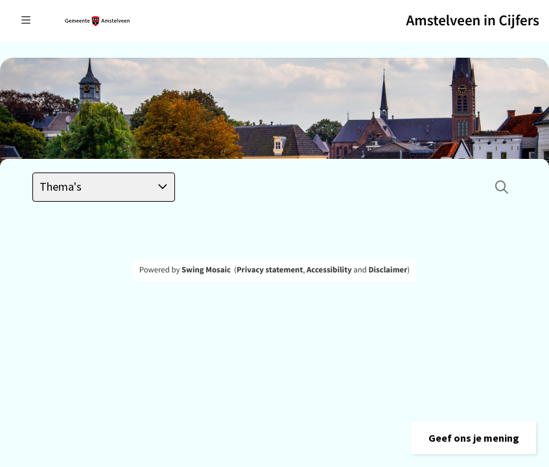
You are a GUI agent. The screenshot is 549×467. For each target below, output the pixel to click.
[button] (474, 438)
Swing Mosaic (206, 270)
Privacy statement (270, 270)
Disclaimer (387, 270)
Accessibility (329, 270)
